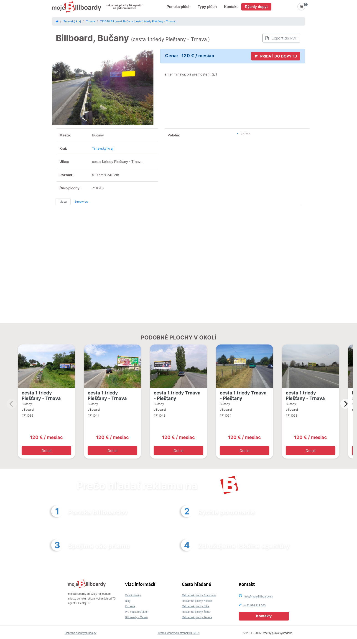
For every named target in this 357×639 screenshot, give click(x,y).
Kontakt (231, 7)
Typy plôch (207, 7)
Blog (127, 600)
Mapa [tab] (63, 201)
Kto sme (130, 606)
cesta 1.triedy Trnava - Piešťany (177, 395)
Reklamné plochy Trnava (197, 617)
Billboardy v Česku (136, 617)
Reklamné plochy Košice (197, 600)
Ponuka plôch (179, 7)
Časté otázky (133, 595)
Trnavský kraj (102, 148)
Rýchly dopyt (256, 7)
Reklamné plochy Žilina (196, 611)
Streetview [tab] (81, 201)
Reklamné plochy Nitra (195, 606)
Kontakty (264, 616)
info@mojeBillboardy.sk (259, 596)
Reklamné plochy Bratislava (199, 595)
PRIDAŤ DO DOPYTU (275, 56)
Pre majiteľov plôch (136, 611)
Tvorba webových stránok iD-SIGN (179, 633)
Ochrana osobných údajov (80, 633)
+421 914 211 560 (254, 605)
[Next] (345, 404)
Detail (46, 450)
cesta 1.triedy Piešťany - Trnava (41, 395)
